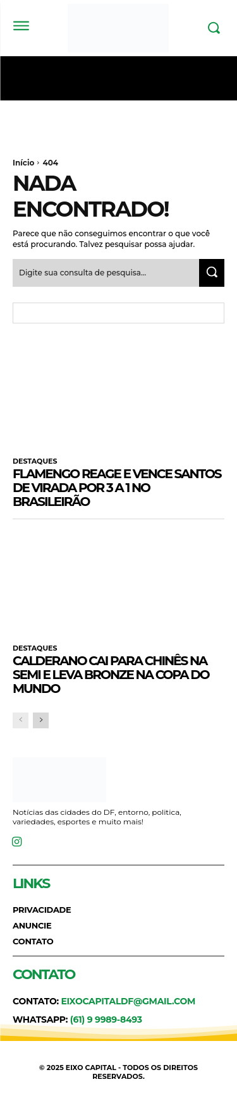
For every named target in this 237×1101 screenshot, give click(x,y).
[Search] (211, 272)
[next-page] (41, 720)
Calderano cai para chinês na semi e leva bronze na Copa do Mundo (111, 674)
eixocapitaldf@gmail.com (128, 1001)
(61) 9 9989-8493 (106, 1019)
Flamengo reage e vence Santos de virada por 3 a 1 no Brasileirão (117, 487)
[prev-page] (20, 720)
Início (23, 162)
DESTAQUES (35, 461)
